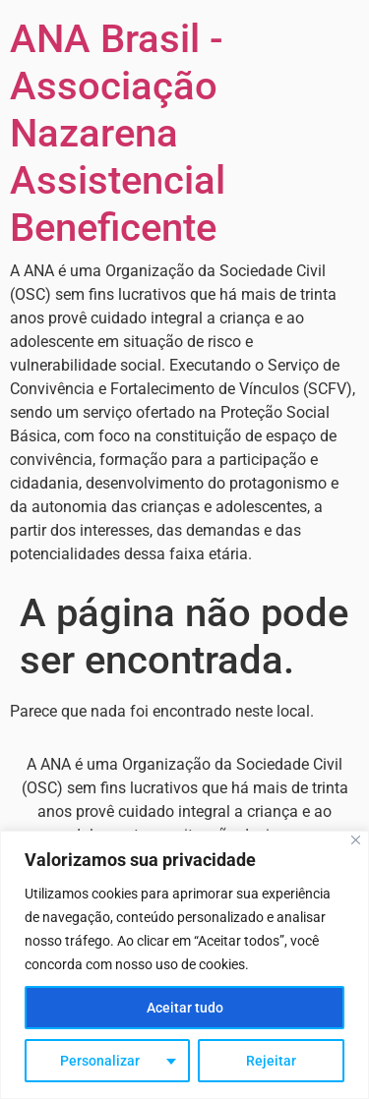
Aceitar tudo (185, 1007)
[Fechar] (355, 840)
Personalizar (100, 1061)
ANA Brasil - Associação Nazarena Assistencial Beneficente (117, 133)
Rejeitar (271, 1061)
